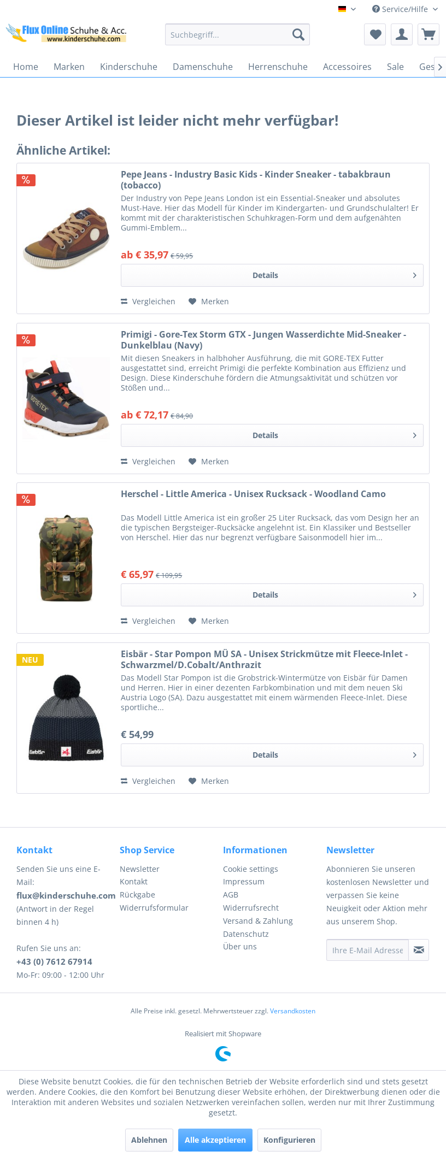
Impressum (244, 881)
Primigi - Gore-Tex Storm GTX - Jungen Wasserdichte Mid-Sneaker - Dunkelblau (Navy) (263, 340)
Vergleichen (148, 301)
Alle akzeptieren (215, 1140)
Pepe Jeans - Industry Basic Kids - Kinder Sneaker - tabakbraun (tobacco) (256, 180)
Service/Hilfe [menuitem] (401, 9)
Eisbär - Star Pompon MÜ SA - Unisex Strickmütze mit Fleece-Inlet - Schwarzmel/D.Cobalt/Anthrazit (264, 659)
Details (334, 273)
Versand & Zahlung (258, 921)
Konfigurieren (289, 1140)
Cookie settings (250, 869)
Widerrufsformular (154, 907)
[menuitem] (237, 34)
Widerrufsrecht (251, 907)
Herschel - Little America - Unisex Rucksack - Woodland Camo (253, 494)
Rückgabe (137, 894)
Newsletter (140, 869)
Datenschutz (246, 934)
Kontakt (134, 881)
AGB (230, 894)
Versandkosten (292, 1011)
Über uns (240, 946)
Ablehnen (149, 1140)
